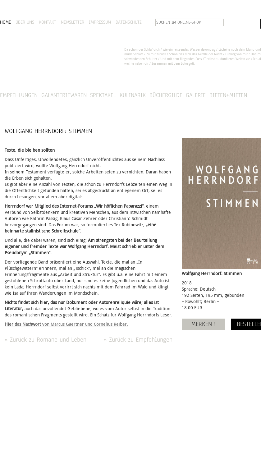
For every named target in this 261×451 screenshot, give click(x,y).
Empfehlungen (19, 95)
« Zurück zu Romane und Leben (45, 339)
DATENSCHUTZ (129, 22)
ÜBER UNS (25, 22)
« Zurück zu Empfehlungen (138, 339)
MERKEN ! (203, 324)
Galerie (196, 95)
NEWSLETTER (72, 22)
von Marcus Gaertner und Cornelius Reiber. (66, 324)
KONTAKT (47, 22)
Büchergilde (165, 95)
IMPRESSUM (100, 22)
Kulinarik (133, 95)
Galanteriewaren (64, 95)
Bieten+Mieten (228, 95)
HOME (5, 22)
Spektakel (103, 95)
